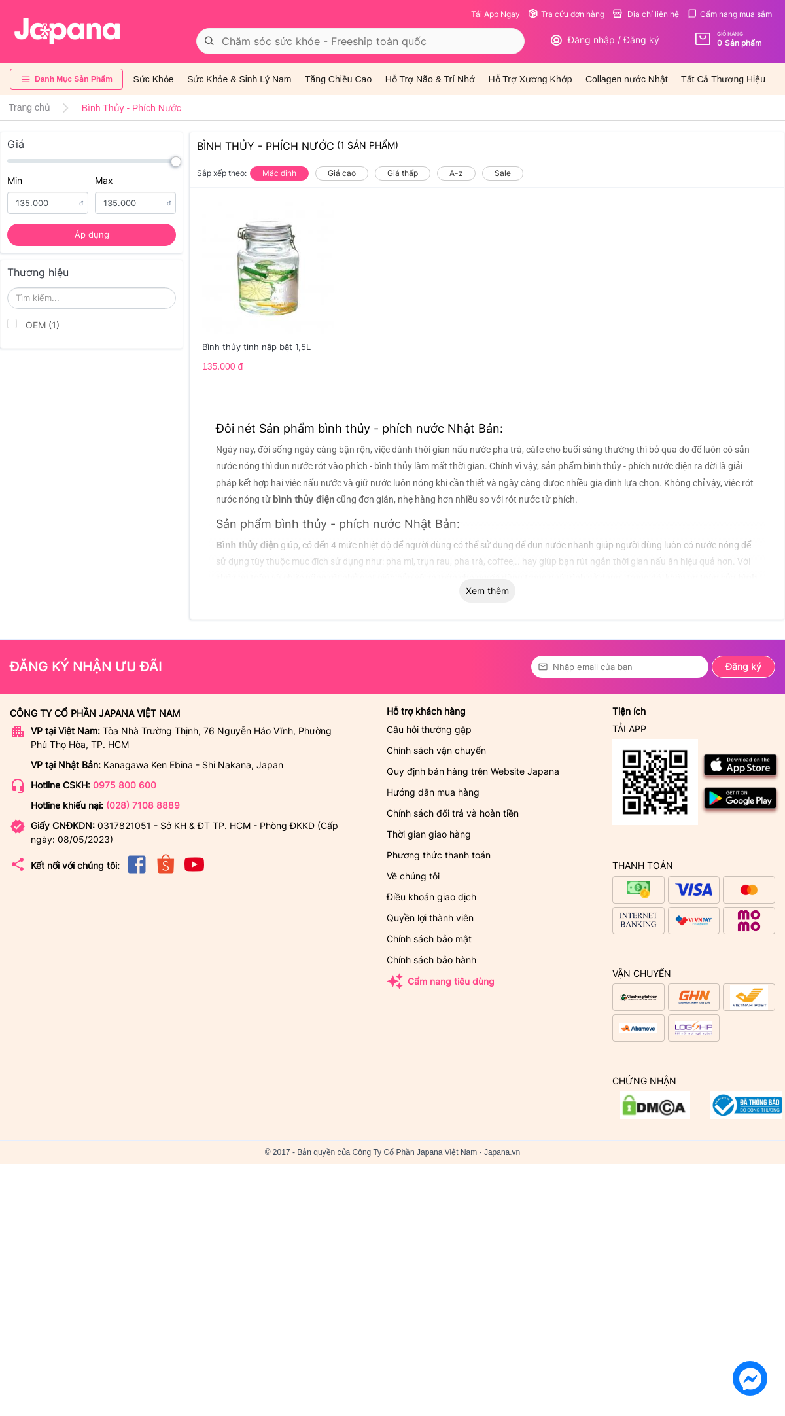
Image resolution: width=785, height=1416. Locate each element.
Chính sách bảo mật (429, 938)
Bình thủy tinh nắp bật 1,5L (256, 347)
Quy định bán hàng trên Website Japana (473, 771)
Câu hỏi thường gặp (429, 729)
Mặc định (279, 173)
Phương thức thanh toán (439, 854)
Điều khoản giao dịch (431, 896)
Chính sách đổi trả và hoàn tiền (453, 813)
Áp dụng (92, 234)
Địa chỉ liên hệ (645, 14)
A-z (456, 173)
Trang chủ (29, 107)
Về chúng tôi (413, 875)
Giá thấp (402, 173)
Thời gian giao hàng (429, 834)
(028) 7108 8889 (143, 805)
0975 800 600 (124, 784)
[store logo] (67, 31)
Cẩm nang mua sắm (729, 14)
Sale (503, 173)
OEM (33, 324)
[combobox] (360, 41)
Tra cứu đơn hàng (566, 14)
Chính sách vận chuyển (436, 750)
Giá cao (342, 173)
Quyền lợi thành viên (430, 917)
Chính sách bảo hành (431, 959)
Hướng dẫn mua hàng (433, 792)
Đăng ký (743, 666)
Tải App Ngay (495, 14)
